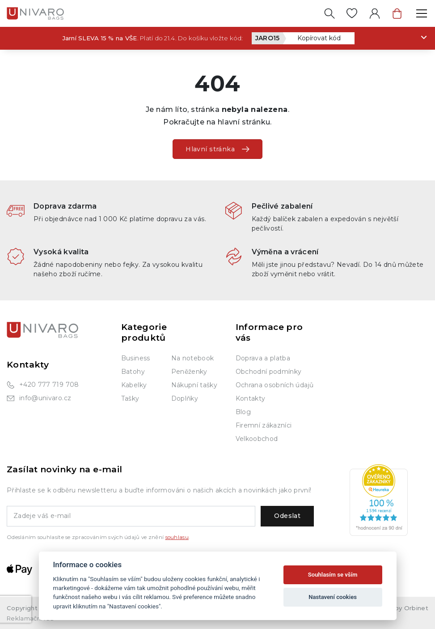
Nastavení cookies (332, 597)
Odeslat (287, 516)
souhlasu (177, 537)
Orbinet (416, 608)
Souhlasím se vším (333, 574)
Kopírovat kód (319, 38)
